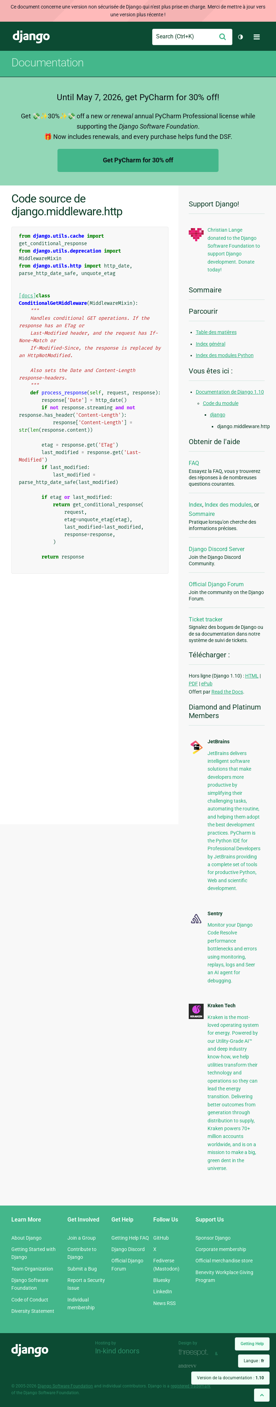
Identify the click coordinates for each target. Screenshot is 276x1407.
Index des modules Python (225, 355)
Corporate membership (220, 1249)
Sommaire (202, 514)
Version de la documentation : (230, 1377)
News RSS (164, 1303)
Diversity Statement (32, 1311)
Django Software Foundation (65, 1386)
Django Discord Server (216, 549)
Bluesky (161, 1280)
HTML (252, 676)
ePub (206, 683)
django (217, 414)
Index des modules (228, 504)
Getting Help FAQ (130, 1238)
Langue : (254, 1360)
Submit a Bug (82, 1269)
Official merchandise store (224, 1260)
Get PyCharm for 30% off (138, 160)
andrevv (195, 1366)
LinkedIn (162, 1291)
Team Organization (32, 1269)
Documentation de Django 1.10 (230, 392)
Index (195, 504)
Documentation (47, 62)
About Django (26, 1238)
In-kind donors (117, 1351)
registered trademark (190, 1386)
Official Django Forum (216, 584)
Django (31, 37)
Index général (210, 344)
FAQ (194, 463)
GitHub (161, 1238)
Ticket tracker (205, 619)
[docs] (27, 296)
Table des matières (216, 332)
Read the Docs (227, 692)
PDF (193, 683)
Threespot (195, 1353)
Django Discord (128, 1249)
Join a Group (81, 1238)
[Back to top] (261, 1395)
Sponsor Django (213, 1238)
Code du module (220, 403)
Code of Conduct (29, 1300)
